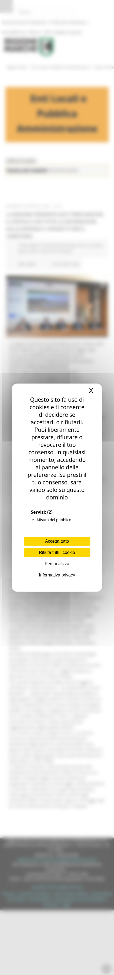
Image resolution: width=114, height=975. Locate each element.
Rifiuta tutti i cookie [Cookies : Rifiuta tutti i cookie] (57, 552)
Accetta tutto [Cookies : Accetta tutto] (57, 541)
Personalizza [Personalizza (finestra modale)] (57, 563)
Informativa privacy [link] (57, 575)
